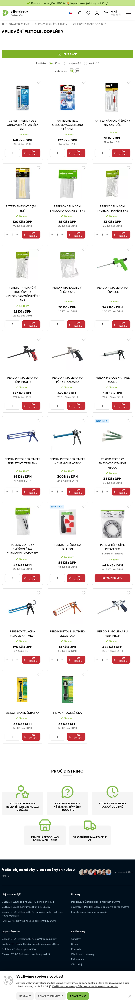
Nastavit (25, 996)
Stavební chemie (19, 24)
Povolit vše (78, 996)
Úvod (3, 23)
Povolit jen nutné (50, 996)
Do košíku (33, 153)
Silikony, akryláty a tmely (51, 24)
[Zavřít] (129, 996)
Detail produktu (112, 578)
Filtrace (70, 54)
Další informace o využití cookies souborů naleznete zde (85, 986)
